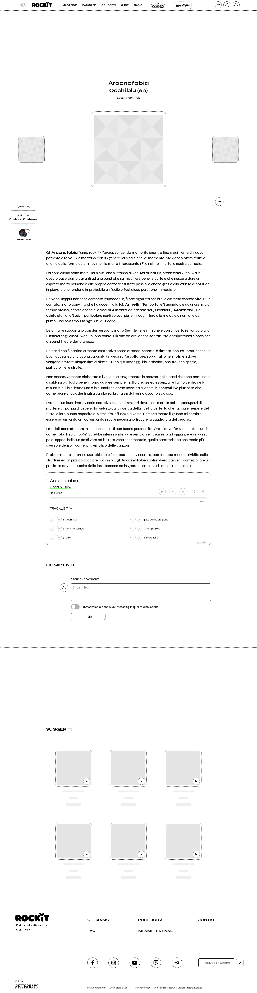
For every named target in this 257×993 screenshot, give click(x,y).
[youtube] (135, 963)
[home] (42, 5)
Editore (26, 985)
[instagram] (113, 963)
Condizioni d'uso (118, 987)
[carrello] (218, 4)
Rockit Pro (182, 5)
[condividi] (219, 201)
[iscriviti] (240, 963)
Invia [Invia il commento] (88, 616)
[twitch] (156, 963)
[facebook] (92, 963)
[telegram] (177, 963)
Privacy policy (142, 987)
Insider (158, 5)
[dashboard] (236, 4)
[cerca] (226, 4)
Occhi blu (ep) (60, 487)
